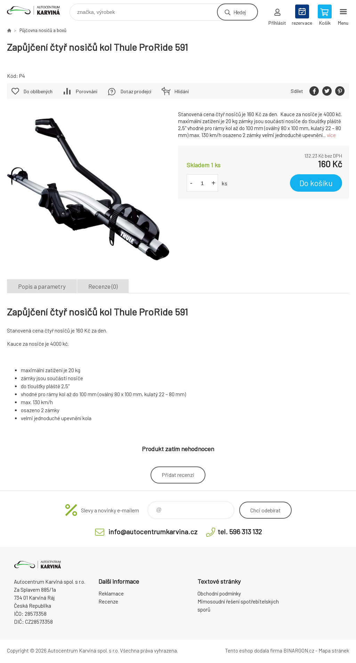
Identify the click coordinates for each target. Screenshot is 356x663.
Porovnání (86, 91)
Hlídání (182, 91)
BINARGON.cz (298, 650)
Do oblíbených (38, 91)
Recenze (108, 601)
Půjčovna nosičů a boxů (42, 30)
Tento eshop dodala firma (253, 650)
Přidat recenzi (178, 474)
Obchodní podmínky (219, 593)
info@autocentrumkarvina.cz (152, 531)
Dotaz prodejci (136, 91)
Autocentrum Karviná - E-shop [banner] (37, 10)
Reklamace (111, 593)
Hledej (239, 12)
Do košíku (316, 183)
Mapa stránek (333, 650)
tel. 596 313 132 (240, 531)
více (331, 135)
